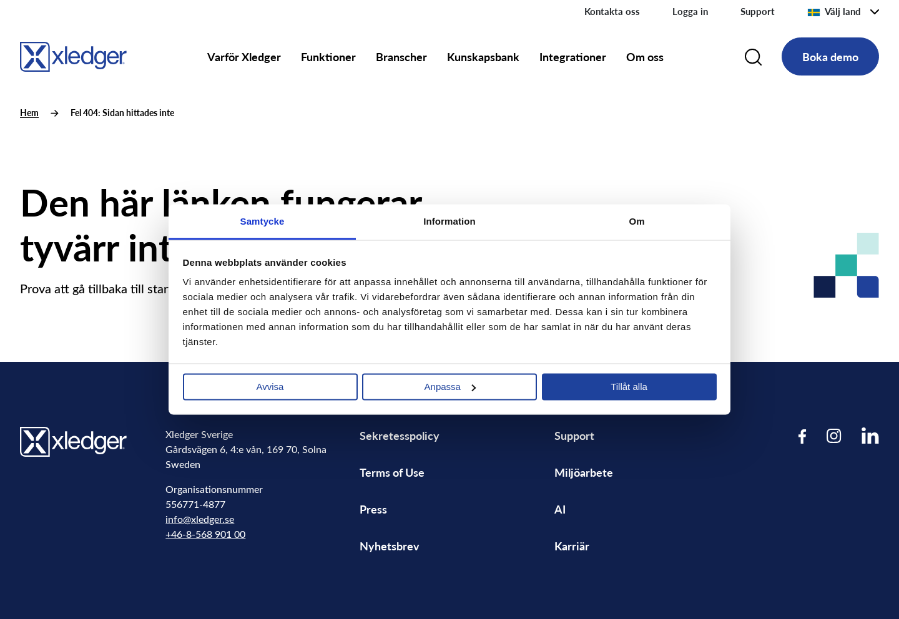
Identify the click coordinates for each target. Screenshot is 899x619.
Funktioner (328, 56)
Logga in (690, 11)
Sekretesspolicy (400, 435)
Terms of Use (392, 472)
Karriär (571, 545)
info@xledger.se (199, 518)
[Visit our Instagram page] (834, 436)
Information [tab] (449, 221)
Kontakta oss (612, 11)
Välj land (834, 11)
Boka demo (830, 56)
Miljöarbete (583, 472)
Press (373, 509)
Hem (29, 113)
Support (757, 11)
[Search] (753, 56)
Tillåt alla (629, 386)
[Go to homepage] (73, 54)
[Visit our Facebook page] (802, 436)
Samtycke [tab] (262, 221)
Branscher (401, 56)
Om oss (645, 56)
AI (560, 509)
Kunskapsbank (483, 56)
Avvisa (270, 386)
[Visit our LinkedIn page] (870, 436)
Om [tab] (636, 221)
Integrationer (572, 56)
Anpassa (450, 386)
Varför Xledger (244, 56)
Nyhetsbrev (390, 545)
